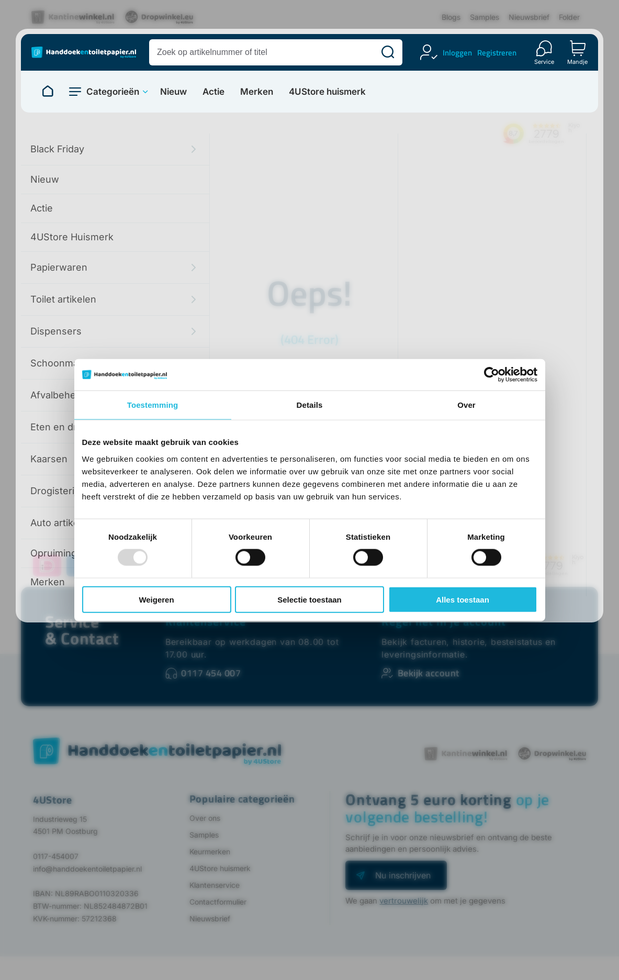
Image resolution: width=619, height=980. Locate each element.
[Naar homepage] (48, 92)
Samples (484, 17)
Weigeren (156, 599)
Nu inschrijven (403, 875)
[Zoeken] (387, 52)
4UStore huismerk (327, 91)
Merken (256, 91)
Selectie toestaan (309, 599)
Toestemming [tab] (152, 404)
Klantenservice (205, 621)
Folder (569, 17)
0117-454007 (55, 856)
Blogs (451, 17)
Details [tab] (310, 404)
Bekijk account (428, 673)
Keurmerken (209, 851)
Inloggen (457, 53)
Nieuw (173, 91)
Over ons (204, 818)
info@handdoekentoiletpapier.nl (87, 868)
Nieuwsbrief (529, 17)
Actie (213, 91)
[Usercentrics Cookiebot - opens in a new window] (491, 375)
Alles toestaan (462, 599)
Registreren (496, 53)
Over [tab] (466, 404)
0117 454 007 (211, 673)
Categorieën (112, 91)
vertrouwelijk (403, 901)
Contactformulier (217, 901)
